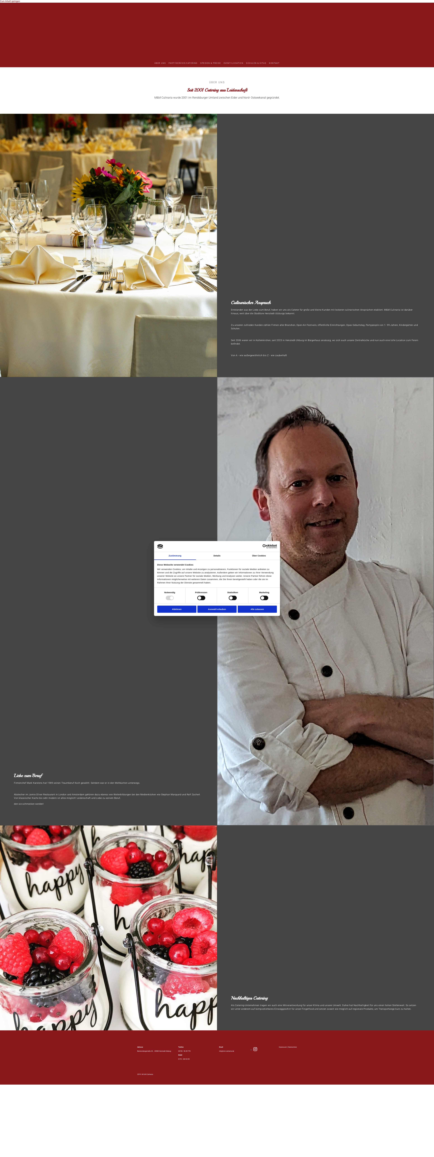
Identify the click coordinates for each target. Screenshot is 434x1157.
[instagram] (255, 1049)
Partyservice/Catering (183, 63)
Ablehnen (176, 609)
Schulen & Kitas (256, 63)
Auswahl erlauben (217, 609)
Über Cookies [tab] (259, 555)
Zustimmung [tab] (175, 555)
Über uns (160, 63)
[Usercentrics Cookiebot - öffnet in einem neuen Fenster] (264, 546)
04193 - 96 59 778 (184, 1051)
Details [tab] (217, 555)
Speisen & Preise (210, 63)
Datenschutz (292, 1047)
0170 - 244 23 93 (184, 1059)
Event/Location (233, 63)
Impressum (283, 1047)
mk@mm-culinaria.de (226, 1051)
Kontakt (274, 63)
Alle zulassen (257, 609)
